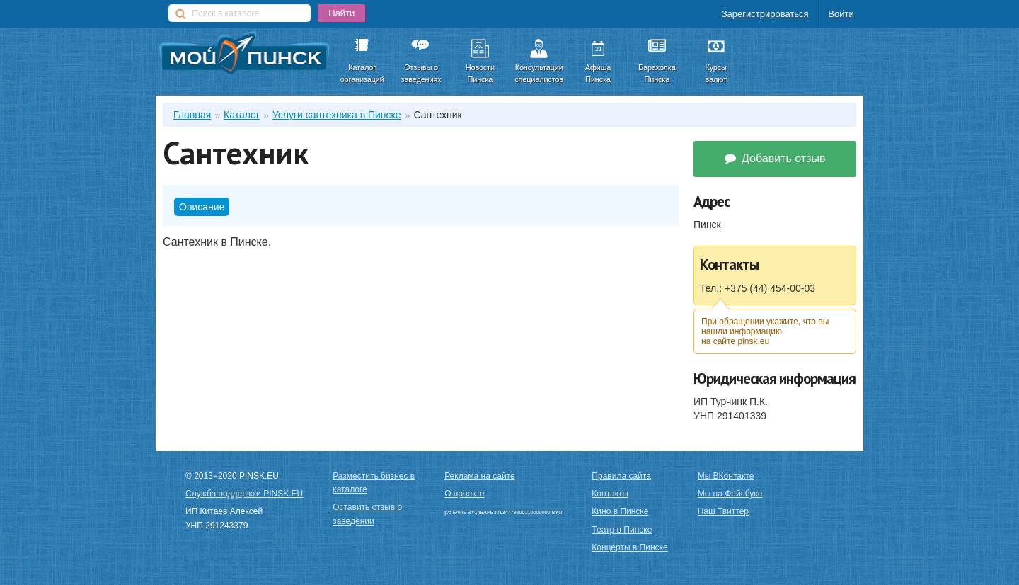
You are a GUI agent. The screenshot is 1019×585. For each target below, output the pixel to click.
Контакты (610, 494)
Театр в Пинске (622, 530)
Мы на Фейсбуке (730, 494)
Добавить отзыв (775, 158)
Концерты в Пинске (629, 547)
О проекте (464, 494)
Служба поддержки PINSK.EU (244, 494)
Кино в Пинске (620, 511)
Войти (840, 13)
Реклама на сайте (479, 476)
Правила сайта (621, 476)
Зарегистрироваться (765, 13)
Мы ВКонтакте (726, 476)
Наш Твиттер (723, 511)
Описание (201, 206)
